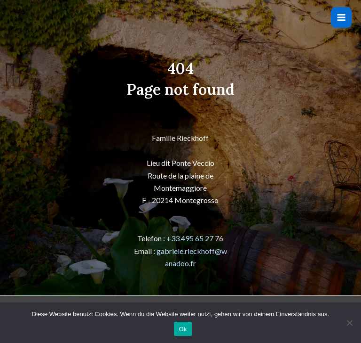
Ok (183, 329)
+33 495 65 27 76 (194, 238)
